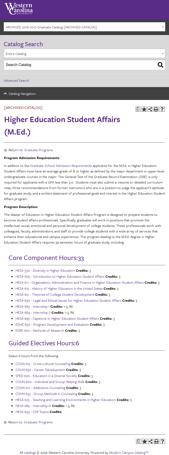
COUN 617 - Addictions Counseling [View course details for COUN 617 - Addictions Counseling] (40, 387)
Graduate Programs (38, 149)
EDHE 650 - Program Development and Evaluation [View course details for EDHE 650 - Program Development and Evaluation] (52, 324)
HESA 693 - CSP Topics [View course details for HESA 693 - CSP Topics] (32, 411)
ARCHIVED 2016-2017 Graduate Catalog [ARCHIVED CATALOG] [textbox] (51, 27)
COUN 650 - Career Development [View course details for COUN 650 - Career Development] (40, 369)
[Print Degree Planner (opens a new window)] (138, 109)
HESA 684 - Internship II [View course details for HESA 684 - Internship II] (32, 312)
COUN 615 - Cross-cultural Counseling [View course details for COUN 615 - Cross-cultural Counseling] (42, 363)
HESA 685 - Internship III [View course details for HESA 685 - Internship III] (33, 405)
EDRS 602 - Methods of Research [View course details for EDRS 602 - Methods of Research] (39, 330)
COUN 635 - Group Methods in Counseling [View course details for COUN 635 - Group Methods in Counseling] (46, 393)
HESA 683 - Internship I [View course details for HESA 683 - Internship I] (32, 306)
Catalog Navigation (22, 93)
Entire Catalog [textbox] (16, 53)
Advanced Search (16, 80)
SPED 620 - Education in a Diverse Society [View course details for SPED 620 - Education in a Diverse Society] (46, 375)
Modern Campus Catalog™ (129, 452)
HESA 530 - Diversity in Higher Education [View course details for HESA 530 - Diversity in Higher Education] (45, 270)
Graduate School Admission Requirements (61, 165)
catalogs (30, 452)
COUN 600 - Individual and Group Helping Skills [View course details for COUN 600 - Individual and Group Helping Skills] (49, 381)
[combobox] (84, 26)
